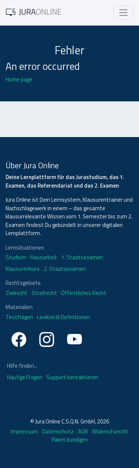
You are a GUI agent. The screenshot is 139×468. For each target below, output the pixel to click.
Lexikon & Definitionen (63, 317)
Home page (19, 79)
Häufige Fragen (25, 377)
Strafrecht (44, 293)
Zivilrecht (16, 293)
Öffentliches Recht (83, 293)
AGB (83, 431)
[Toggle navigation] (123, 13)
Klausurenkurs (23, 269)
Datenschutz (58, 431)
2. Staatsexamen (65, 269)
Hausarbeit (43, 257)
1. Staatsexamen (82, 257)
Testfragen (19, 317)
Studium (16, 257)
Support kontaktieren (72, 377)
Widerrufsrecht (110, 431)
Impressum (24, 431)
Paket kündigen (70, 439)
